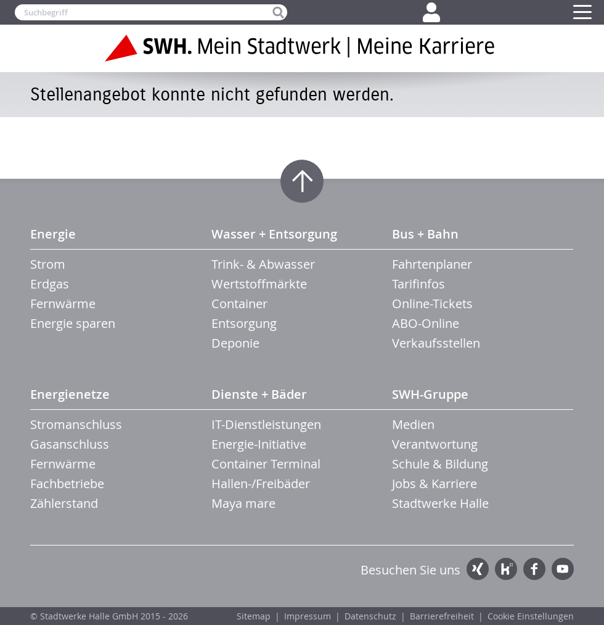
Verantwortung (435, 444)
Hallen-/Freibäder (260, 483)
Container (239, 303)
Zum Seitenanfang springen (302, 181)
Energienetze (70, 394)
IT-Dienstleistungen (266, 424)
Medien (413, 424)
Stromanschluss (76, 424)
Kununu (506, 569)
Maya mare (243, 503)
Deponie (235, 343)
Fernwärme (63, 303)
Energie (53, 234)
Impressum (307, 616)
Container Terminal (265, 463)
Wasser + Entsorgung (274, 234)
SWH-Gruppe (430, 394)
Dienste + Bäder (259, 394)
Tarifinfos (418, 284)
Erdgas (49, 284)
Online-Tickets (432, 303)
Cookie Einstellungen (531, 616)
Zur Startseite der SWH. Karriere (302, 48)
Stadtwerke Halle (440, 503)
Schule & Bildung (440, 463)
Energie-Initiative (258, 444)
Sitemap (254, 616)
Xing (478, 569)
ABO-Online (425, 323)
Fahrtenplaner (432, 264)
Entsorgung (244, 323)
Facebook (534, 569)
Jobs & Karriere (434, 483)
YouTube (563, 569)
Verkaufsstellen (436, 343)
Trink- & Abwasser (263, 264)
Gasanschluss (69, 444)
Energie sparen (72, 323)
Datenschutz (370, 616)
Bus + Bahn (425, 234)
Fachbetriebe (67, 483)
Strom (47, 264)
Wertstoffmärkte (259, 284)
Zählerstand (64, 503)
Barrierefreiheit (442, 616)
